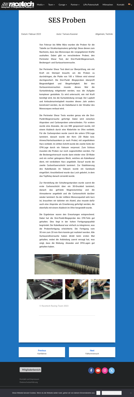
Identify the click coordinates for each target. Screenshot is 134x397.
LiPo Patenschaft (91, 4)
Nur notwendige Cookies (111, 393)
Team (51, 4)
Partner (75, 4)
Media (40, 4)
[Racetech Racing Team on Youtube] (98, 370)
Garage (63, 4)
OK (98, 393)
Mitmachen (108, 4)
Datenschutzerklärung (29, 382)
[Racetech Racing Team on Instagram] (105, 370)
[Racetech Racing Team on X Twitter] (112, 370)
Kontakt (120, 4)
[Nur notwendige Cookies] (130, 393)
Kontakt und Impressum (29, 379)
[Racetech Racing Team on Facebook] (91, 370)
